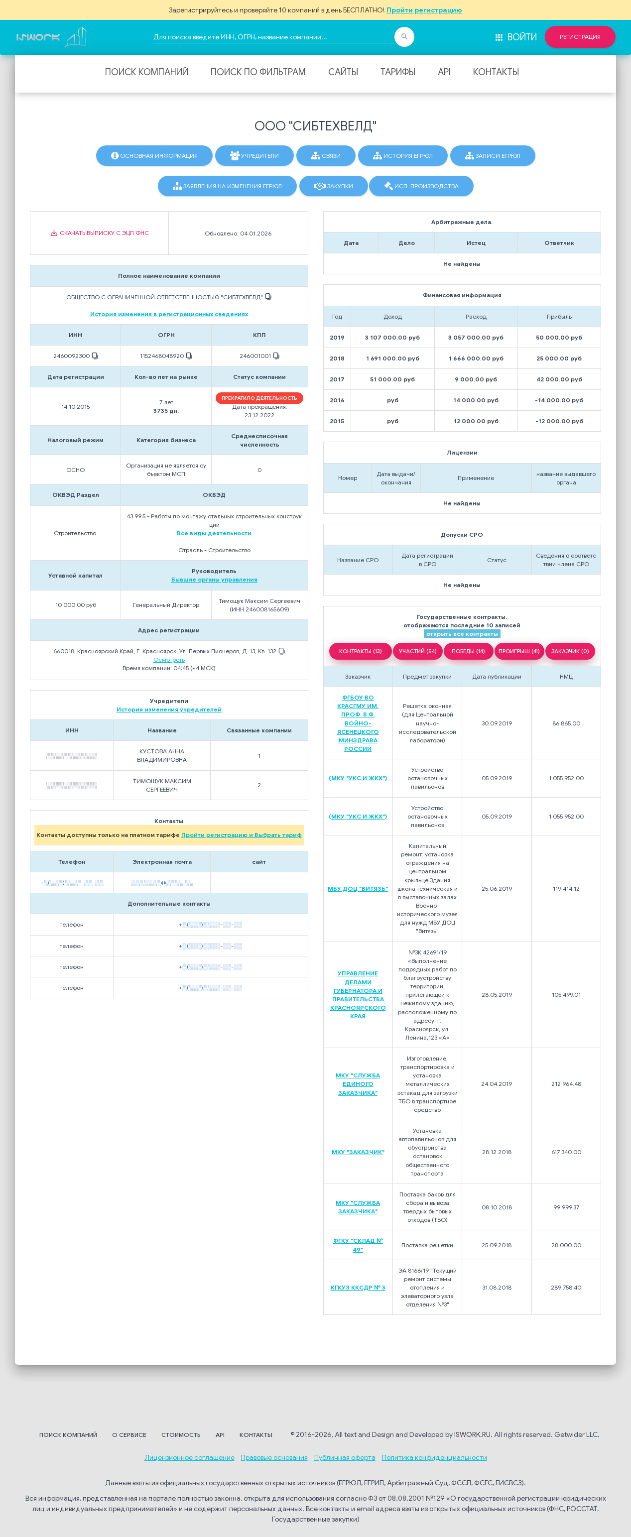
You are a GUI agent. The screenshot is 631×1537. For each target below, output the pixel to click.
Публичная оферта (345, 1457)
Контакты (496, 72)
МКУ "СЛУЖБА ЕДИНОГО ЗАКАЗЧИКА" (358, 1083)
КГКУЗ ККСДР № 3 (358, 1287)
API (444, 72)
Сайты (343, 72)
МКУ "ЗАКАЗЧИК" (358, 1152)
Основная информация (154, 155)
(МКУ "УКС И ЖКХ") (358, 778)
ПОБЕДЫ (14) (468, 651)
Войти (515, 37)
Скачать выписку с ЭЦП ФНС (99, 233)
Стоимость (181, 1434)
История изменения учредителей (169, 709)
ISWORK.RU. (473, 1434)
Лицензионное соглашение (189, 1457)
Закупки (333, 186)
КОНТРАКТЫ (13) (360, 651)
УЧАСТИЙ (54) (418, 651)
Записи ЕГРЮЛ (492, 155)
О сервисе (129, 1434)
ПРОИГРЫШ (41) (519, 651)
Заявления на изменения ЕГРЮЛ (227, 186)
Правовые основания (274, 1457)
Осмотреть (169, 659)
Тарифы (397, 72)
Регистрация (580, 37)
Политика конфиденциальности (434, 1457)
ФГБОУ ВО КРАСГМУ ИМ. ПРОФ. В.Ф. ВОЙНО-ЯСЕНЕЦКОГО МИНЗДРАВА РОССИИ (358, 723)
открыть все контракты (462, 633)
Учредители (254, 155)
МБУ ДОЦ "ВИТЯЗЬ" (358, 888)
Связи (326, 155)
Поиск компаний (146, 72)
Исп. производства (421, 186)
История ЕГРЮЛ (403, 155)
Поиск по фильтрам (258, 72)
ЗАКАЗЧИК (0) (570, 651)
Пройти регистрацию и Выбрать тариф (241, 834)
